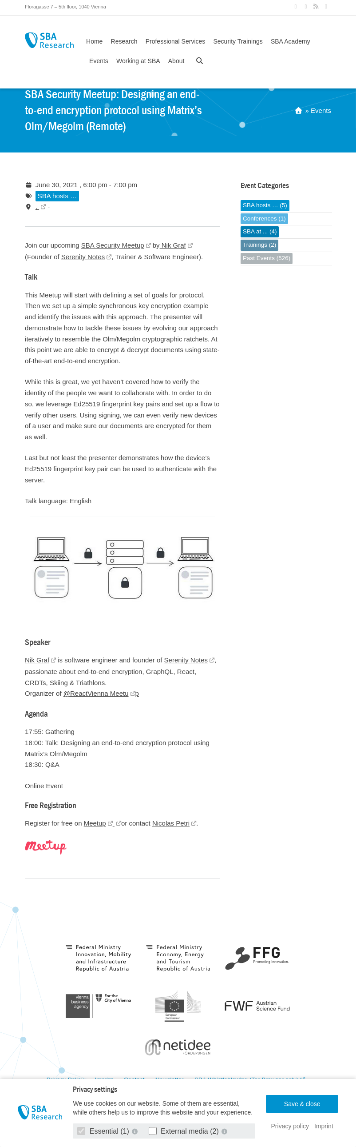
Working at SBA (138, 61)
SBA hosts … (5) (265, 205)
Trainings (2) (259, 244)
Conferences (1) (264, 218)
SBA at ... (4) (260, 231)
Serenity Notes (83, 257)
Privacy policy (290, 1126)
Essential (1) (104, 1131)
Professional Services (176, 41)
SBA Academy (290, 41)
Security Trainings (237, 41)
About (176, 61)
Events (98, 61)
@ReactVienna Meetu (96, 693)
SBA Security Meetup (112, 245)
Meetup (95, 823)
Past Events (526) (266, 258)
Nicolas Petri (171, 823)
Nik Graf (173, 245)
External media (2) (185, 1131)
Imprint (323, 1126)
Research (124, 41)
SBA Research (49, 40)
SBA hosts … (57, 196)
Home (94, 41)
